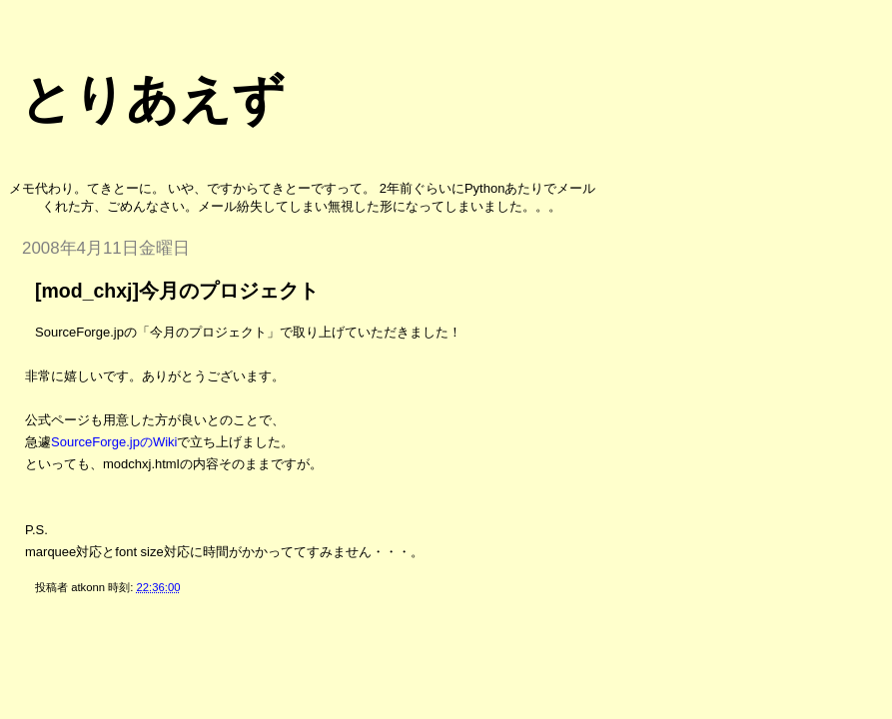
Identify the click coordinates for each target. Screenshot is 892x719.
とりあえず (152, 99)
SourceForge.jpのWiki (114, 441)
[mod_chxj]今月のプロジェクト (177, 291)
